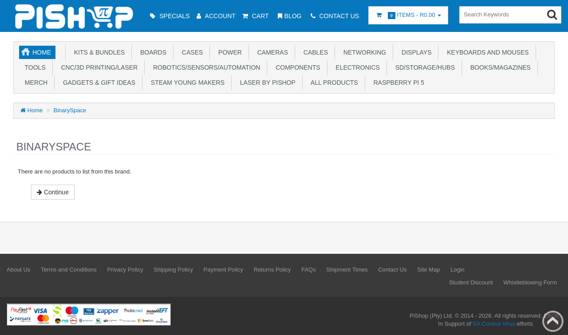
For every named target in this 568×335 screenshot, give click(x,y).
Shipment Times (346, 269)
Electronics (356, 67)
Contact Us (392, 269)
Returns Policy (272, 269)
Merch (34, 82)
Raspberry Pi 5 (397, 82)
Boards (151, 52)
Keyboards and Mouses (486, 52)
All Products (333, 82)
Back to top (553, 321)
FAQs (308, 269)
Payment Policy (224, 269)
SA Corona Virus (494, 323)
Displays (414, 52)
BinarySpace (70, 110)
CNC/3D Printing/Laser (98, 67)
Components (296, 67)
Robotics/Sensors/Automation (205, 67)
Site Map (428, 269)
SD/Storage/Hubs (423, 67)
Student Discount (471, 282)
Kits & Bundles (98, 52)
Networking (363, 52)
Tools (33, 67)
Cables (314, 52)
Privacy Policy (125, 269)
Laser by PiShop (266, 82)
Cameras (271, 52)
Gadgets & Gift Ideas (97, 82)
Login (457, 269)
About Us (18, 269)
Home (41, 52)
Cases (190, 52)
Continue (53, 192)
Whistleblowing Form (530, 282)
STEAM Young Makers (186, 82)
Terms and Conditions (69, 269)
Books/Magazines (499, 67)
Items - (408, 15)
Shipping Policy (173, 269)
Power (228, 52)
